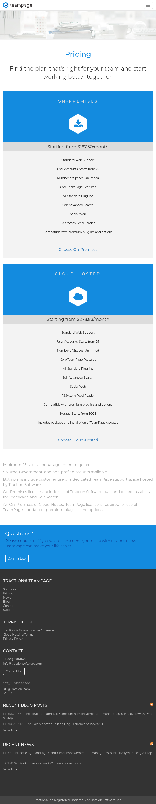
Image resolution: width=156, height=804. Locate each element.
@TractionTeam (16, 689)
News (7, 597)
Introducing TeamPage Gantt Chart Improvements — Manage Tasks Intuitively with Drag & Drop (83, 753)
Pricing (8, 593)
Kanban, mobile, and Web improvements (48, 763)
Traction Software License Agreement (30, 630)
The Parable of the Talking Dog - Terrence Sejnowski (64, 724)
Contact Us (17, 559)
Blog (6, 601)
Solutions (9, 589)
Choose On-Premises (78, 249)
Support (9, 610)
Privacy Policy (13, 638)
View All (8, 730)
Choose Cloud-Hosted (78, 440)
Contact (8, 606)
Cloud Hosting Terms (18, 634)
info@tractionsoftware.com (22, 663)
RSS (8, 693)
